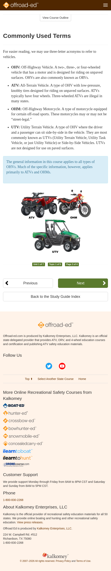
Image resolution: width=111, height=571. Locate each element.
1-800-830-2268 (13, 500)
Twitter (49, 366)
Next (80, 283)
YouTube (62, 366)
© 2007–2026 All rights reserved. (37, 561)
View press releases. (30, 522)
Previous (30, 283)
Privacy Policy (63, 561)
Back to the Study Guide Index (55, 297)
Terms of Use (83, 561)
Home (82, 379)
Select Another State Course (56, 379)
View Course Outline (55, 17)
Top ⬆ (29, 379)
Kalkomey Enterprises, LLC (54, 528)
